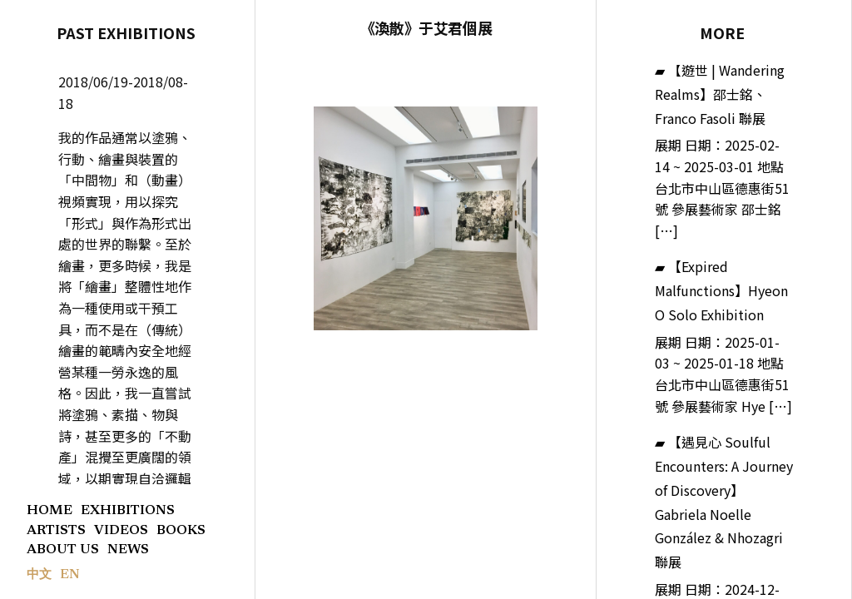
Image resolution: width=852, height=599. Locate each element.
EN (70, 575)
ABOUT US (63, 550)
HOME (49, 510)
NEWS (128, 550)
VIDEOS (121, 530)
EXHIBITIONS (128, 510)
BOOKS (181, 530)
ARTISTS (56, 530)
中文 (39, 575)
